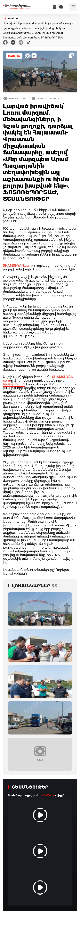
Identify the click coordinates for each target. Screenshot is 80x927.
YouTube (48, 795)
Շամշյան (14, 55)
